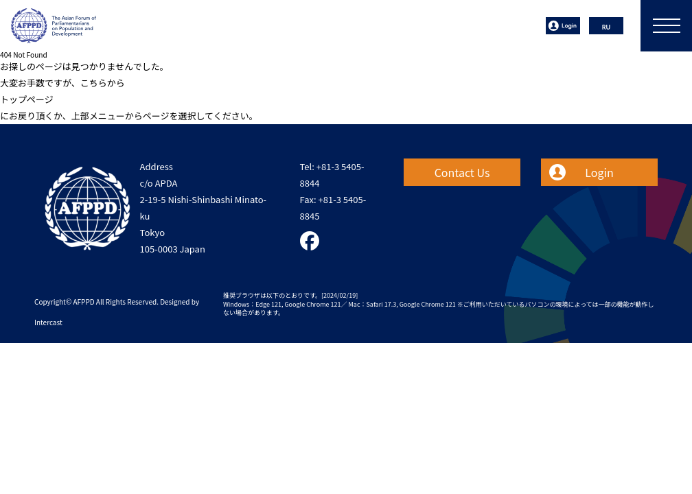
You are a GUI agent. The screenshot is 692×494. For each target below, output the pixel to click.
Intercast (48, 322)
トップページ (27, 99)
